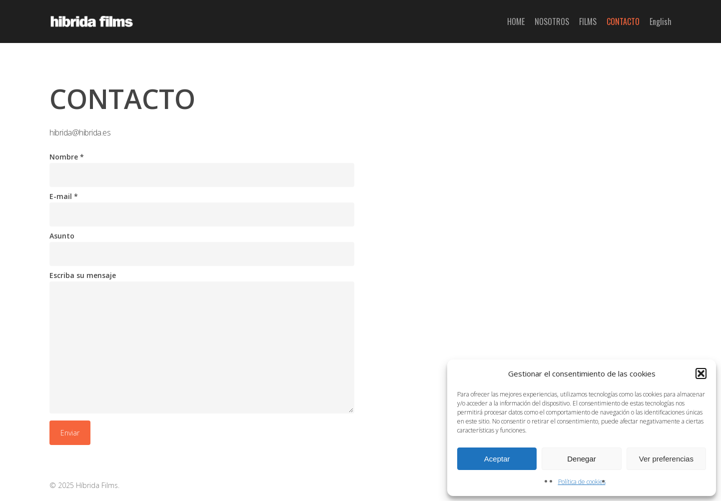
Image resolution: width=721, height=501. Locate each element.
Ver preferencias (666, 458)
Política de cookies (582, 482)
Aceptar (497, 458)
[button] (701, 373)
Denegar (581, 458)
